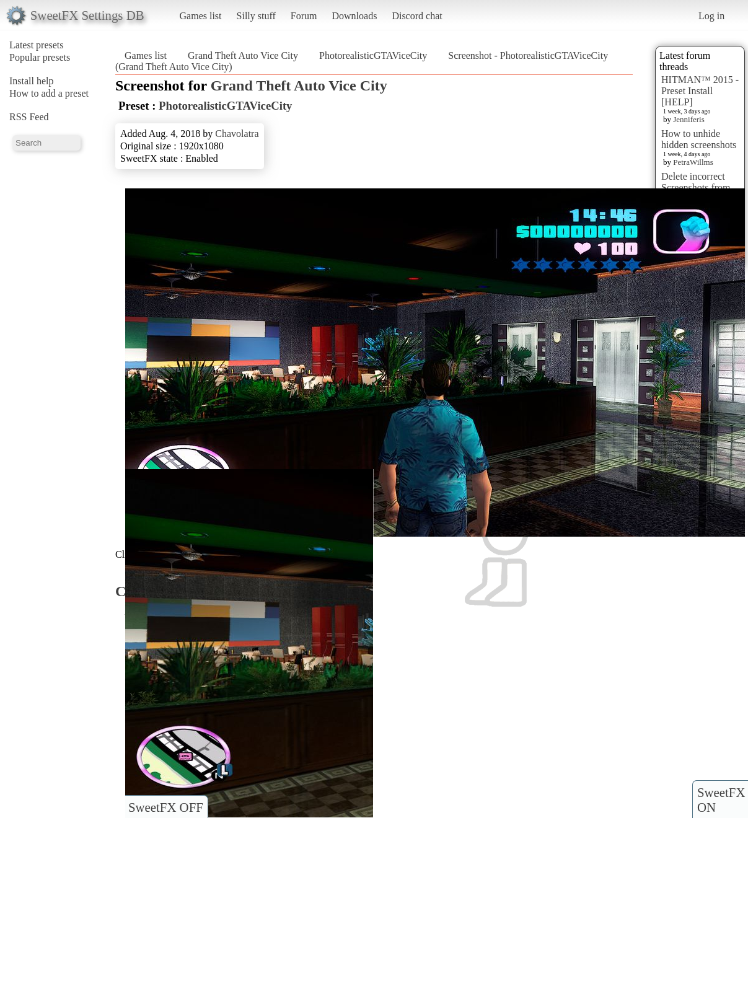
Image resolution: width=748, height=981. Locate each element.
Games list (201, 16)
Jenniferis (689, 119)
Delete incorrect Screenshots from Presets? (696, 187)
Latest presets (36, 45)
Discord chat (417, 16)
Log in (711, 16)
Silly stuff (256, 16)
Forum (304, 16)
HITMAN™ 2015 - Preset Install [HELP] (700, 90)
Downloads (354, 16)
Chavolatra (236, 133)
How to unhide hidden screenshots (698, 139)
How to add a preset (49, 93)
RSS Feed (29, 117)
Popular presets (39, 57)
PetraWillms (693, 162)
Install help (31, 81)
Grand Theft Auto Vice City (243, 55)
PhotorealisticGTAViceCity (373, 55)
